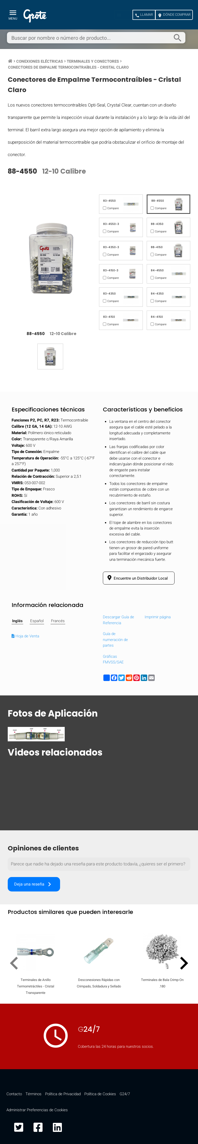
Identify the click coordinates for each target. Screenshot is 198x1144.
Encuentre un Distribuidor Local (137, 578)
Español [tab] (37, 621)
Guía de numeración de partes (115, 639)
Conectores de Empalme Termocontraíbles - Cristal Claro (68, 67)
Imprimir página (158, 617)
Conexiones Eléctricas (39, 61)
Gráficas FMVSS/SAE (113, 659)
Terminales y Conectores (93, 61)
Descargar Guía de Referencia (118, 620)
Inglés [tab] (17, 621)
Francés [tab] (58, 621)
